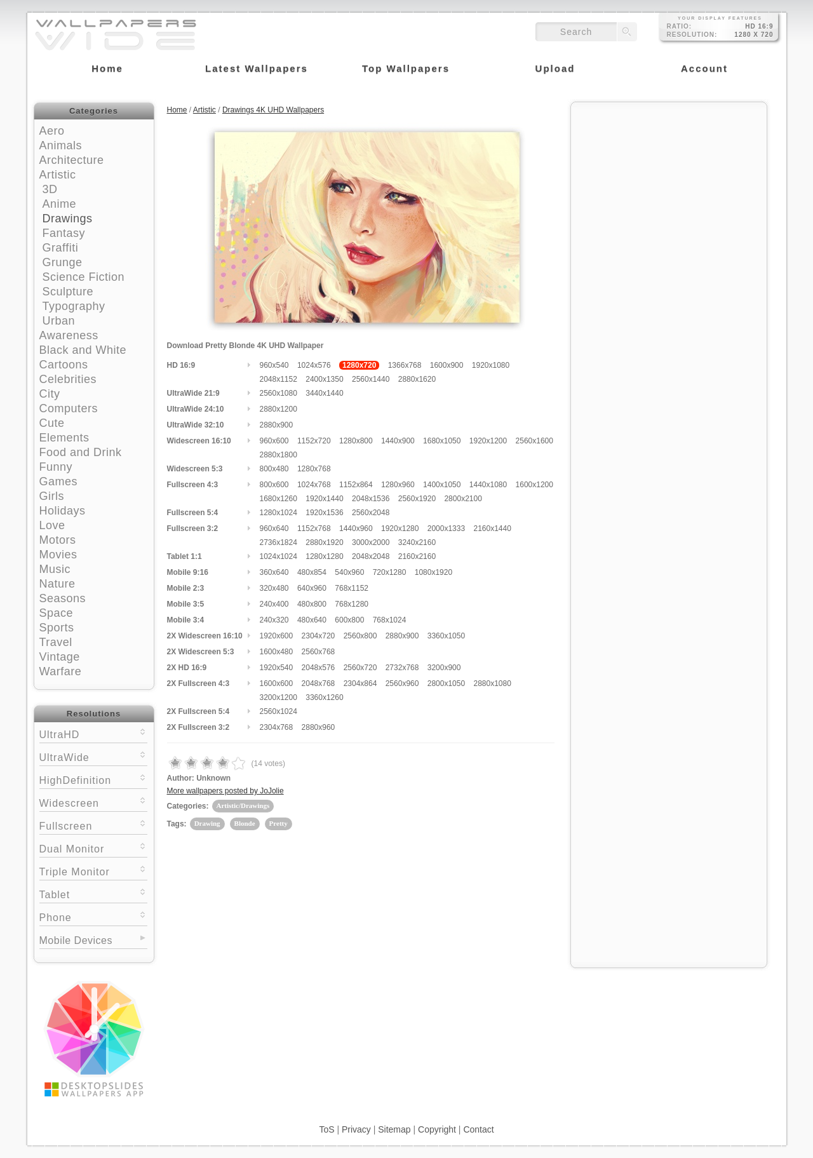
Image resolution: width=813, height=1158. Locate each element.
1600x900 (447, 365)
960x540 (274, 365)
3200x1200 (278, 697)
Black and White (83, 350)
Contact (478, 1129)
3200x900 (444, 667)
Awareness (68, 335)
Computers (68, 408)
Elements (64, 437)
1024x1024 (278, 556)
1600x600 (276, 683)
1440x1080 (488, 484)
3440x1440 (324, 393)
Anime (60, 204)
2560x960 (402, 683)
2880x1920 (324, 542)
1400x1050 (441, 484)
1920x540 (276, 667)
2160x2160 (417, 556)
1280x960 (398, 484)
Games (58, 481)
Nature (57, 583)
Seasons (62, 598)
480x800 (311, 604)
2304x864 (360, 683)
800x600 (274, 484)
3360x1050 (446, 635)
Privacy (356, 1129)
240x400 (274, 604)
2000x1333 (446, 528)
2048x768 (318, 683)
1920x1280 (400, 528)
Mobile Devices (75, 940)
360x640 (274, 572)
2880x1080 (492, 683)
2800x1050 (446, 683)
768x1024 (389, 620)
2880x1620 (417, 379)
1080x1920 (433, 572)
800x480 (274, 468)
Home (177, 109)
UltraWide (93, 756)
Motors (57, 540)
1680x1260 (278, 498)
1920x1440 (324, 498)
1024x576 (314, 365)
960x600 (274, 440)
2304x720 (318, 635)
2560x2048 (370, 512)
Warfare (60, 671)
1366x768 (405, 365)
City (49, 393)
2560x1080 (278, 393)
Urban (59, 320)
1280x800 (356, 440)
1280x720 (359, 365)
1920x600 (276, 635)
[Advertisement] (669, 188)
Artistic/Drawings (243, 805)
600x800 (349, 620)
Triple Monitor (93, 870)
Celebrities (68, 379)
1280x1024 (278, 512)
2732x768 (402, 667)
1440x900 (398, 440)
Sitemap (394, 1129)
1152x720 (314, 440)
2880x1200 (278, 409)
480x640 (311, 620)
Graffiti (61, 247)
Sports (56, 627)
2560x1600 (534, 440)
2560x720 (360, 667)
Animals (61, 145)
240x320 (274, 620)
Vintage (59, 656)
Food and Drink (80, 452)
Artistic (57, 174)
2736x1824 (278, 542)
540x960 (349, 572)
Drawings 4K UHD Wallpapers (273, 109)
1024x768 (314, 484)
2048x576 (318, 667)
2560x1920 (417, 498)
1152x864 (356, 484)
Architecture (71, 160)
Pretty (278, 823)
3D (50, 189)
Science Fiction (84, 277)
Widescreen (93, 802)
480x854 (311, 572)
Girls (52, 496)
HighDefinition (93, 779)
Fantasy (64, 233)
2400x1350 (324, 379)
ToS (326, 1129)
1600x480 (276, 651)
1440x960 (356, 528)
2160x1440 (492, 528)
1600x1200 (534, 484)
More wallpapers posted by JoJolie (225, 790)
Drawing (207, 823)
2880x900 (276, 425)
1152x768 (314, 528)
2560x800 (360, 635)
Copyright (437, 1129)
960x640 (274, 528)
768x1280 (351, 604)
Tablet (93, 893)
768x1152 (351, 588)
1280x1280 (324, 556)
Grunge (63, 262)
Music (55, 569)
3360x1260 (324, 697)
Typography (74, 306)
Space (56, 613)
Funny (56, 467)
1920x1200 (488, 440)
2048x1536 (370, 498)
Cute (52, 423)
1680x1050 (441, 440)
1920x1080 (490, 365)
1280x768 (314, 468)
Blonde (244, 823)
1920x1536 (324, 512)
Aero (52, 131)
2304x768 (276, 727)
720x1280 (389, 572)
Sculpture (68, 291)
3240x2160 (417, 542)
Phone (93, 916)
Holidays (62, 510)
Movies (58, 554)
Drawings (68, 218)
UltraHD (93, 733)
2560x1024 (278, 711)
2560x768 (318, 651)
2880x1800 (278, 454)
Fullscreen (93, 824)
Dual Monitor (93, 847)
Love (52, 525)
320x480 (274, 588)
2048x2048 (370, 556)
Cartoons (63, 364)
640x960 (311, 588)
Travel (55, 642)
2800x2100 (462, 498)
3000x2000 (370, 542)
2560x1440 (370, 379)
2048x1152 (278, 379)
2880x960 (318, 727)
